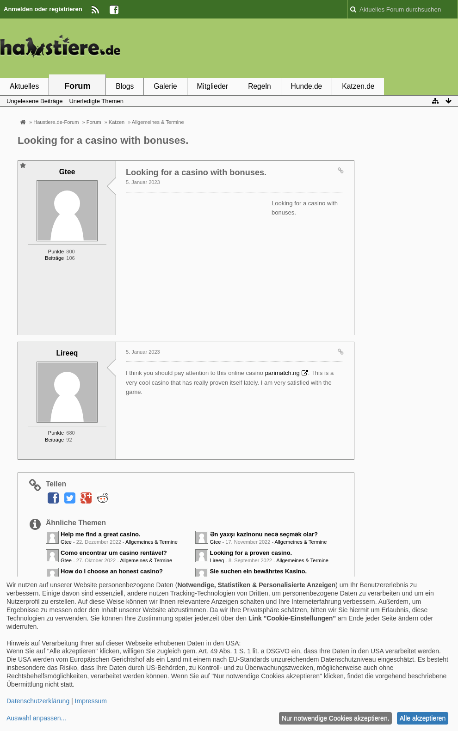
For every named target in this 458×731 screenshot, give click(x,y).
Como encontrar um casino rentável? (114, 552)
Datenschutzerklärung (37, 701)
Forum (77, 86)
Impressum (91, 701)
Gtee (66, 542)
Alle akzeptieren (423, 718)
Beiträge (54, 258)
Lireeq (217, 560)
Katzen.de (358, 86)
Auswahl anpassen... (36, 718)
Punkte (56, 251)
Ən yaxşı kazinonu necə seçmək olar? (264, 534)
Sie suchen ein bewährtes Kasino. (258, 571)
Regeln (259, 86)
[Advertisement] (289, 47)
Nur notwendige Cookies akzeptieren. (336, 718)
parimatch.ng (282, 372)
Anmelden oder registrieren (43, 9)
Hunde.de (306, 86)
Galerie (165, 86)
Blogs (125, 86)
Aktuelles (24, 86)
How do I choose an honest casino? (112, 571)
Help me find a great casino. (101, 534)
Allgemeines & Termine (151, 542)
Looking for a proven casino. (251, 552)
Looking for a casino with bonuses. (103, 140)
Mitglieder (213, 86)
